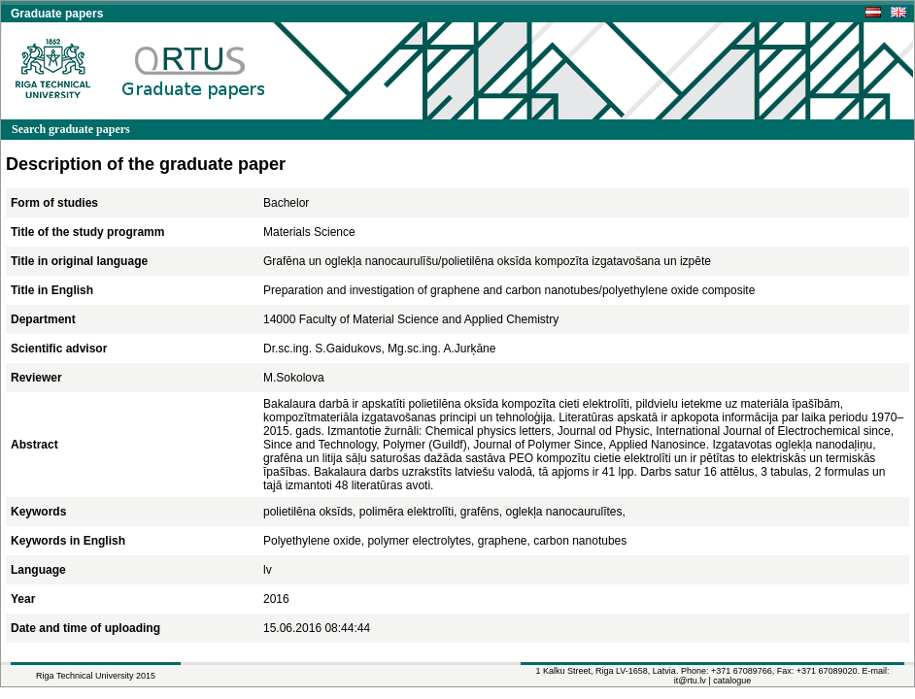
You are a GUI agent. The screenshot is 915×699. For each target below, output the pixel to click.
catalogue (732, 680)
